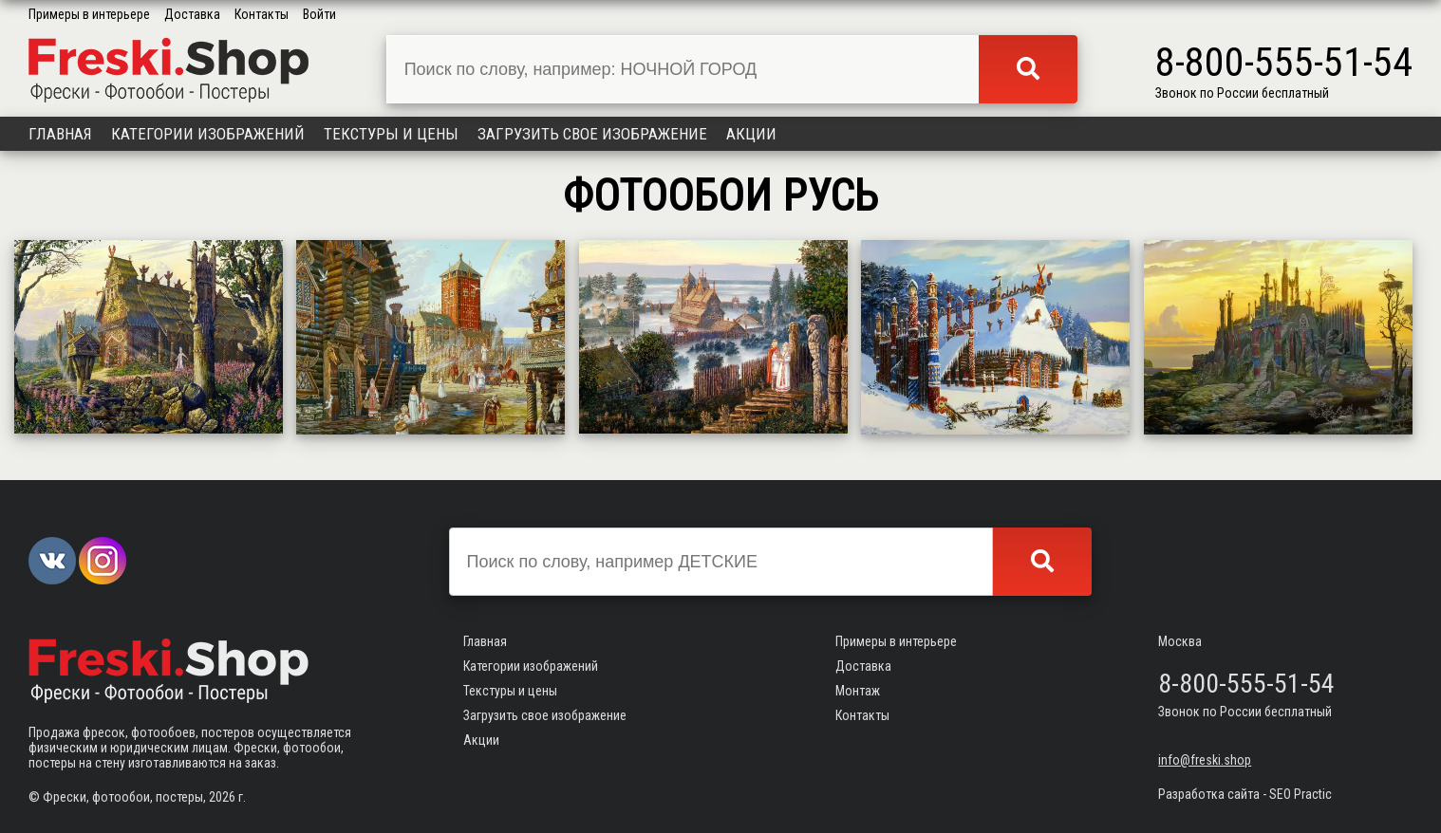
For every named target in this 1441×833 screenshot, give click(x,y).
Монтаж (857, 690)
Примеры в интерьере (89, 14)
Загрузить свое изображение (592, 133)
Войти (319, 14)
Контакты (261, 14)
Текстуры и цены (391, 133)
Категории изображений (208, 133)
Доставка (192, 14)
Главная (60, 133)
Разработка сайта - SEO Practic (1245, 794)
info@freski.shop (1204, 760)
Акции (751, 133)
